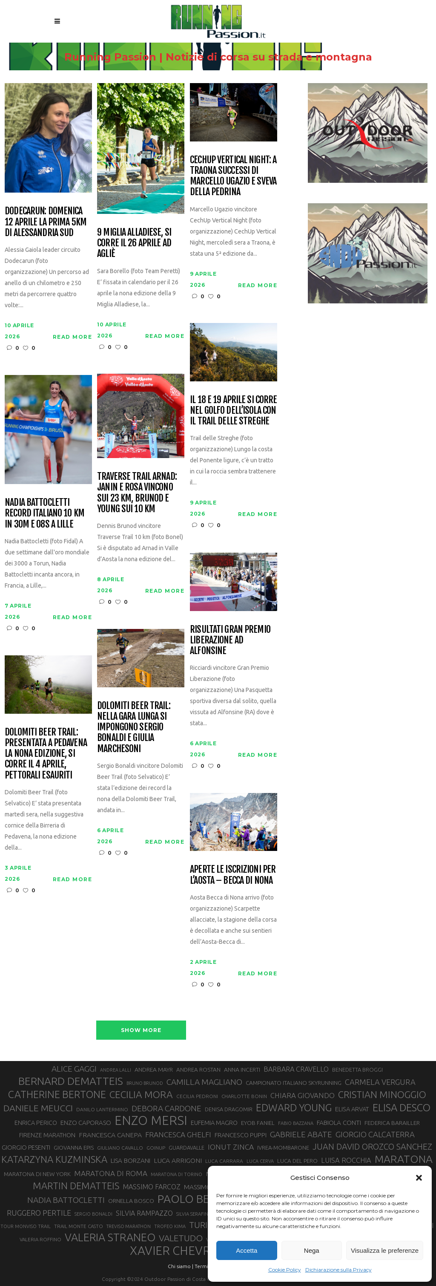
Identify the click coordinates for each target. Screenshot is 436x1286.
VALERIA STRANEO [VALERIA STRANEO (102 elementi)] (110, 1237)
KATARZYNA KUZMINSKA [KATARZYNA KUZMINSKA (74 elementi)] (54, 1159)
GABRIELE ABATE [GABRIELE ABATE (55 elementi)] (301, 1134)
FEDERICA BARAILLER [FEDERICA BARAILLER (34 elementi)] (392, 1122)
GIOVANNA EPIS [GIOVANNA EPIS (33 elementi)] (74, 1147)
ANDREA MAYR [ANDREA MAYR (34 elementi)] (154, 1069)
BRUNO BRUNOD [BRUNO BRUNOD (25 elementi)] (144, 1083)
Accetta (246, 1250)
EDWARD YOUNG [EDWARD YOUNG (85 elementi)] (294, 1107)
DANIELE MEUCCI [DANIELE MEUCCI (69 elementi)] (38, 1108)
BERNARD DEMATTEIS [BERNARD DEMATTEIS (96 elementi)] (70, 1081)
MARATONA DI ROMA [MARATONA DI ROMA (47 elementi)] (110, 1173)
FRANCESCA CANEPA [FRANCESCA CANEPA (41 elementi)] (110, 1135)
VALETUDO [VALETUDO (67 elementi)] (181, 1238)
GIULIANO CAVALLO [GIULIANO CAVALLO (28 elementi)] (120, 1147)
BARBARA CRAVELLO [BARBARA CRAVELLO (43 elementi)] (296, 1069)
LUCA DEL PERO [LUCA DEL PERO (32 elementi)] (297, 1161)
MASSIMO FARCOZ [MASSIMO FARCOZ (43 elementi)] (152, 1187)
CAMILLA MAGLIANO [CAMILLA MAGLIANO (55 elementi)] (204, 1082)
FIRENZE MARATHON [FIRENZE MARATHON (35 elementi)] (47, 1135)
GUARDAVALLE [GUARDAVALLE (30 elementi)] (186, 1147)
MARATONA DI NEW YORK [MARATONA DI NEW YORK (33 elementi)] (37, 1174)
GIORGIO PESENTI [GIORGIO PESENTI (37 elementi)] (26, 1147)
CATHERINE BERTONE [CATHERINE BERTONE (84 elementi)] (57, 1094)
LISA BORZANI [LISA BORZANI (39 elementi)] (130, 1160)
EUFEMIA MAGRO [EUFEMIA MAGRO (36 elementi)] (214, 1122)
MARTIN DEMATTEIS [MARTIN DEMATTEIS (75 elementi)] (76, 1185)
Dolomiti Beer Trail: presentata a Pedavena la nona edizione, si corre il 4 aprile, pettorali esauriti (46, 753)
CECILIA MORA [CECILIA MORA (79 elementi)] (141, 1094)
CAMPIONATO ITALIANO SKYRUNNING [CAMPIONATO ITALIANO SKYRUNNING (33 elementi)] (293, 1082)
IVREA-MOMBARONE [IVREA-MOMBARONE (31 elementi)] (283, 1147)
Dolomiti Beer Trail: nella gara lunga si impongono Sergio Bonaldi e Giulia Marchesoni (133, 727)
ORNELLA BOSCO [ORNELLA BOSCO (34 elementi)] (131, 1200)
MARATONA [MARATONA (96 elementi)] (404, 1159)
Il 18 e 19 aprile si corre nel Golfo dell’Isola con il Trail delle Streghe (233, 410)
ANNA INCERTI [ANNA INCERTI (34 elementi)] (242, 1069)
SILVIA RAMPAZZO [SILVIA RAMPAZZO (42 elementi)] (144, 1213)
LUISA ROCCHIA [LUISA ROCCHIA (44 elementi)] (346, 1160)
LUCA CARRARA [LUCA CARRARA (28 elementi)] (224, 1161)
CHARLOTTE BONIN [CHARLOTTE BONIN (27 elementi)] (244, 1096)
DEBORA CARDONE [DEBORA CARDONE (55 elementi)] (166, 1108)
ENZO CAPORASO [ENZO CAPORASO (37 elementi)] (85, 1122)
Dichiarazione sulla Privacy (338, 1269)
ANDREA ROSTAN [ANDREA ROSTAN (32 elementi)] (198, 1070)
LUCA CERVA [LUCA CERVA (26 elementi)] (260, 1161)
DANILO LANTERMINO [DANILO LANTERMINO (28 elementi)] (102, 1109)
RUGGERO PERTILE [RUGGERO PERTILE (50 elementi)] (39, 1212)
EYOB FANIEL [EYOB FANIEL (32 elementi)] (258, 1123)
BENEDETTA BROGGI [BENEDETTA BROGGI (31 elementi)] (357, 1070)
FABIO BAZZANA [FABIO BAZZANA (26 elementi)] (295, 1123)
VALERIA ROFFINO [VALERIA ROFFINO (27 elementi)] (40, 1239)
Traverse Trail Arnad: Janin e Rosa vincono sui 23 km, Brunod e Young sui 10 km (137, 492)
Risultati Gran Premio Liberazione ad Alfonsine (230, 640)
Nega (311, 1250)
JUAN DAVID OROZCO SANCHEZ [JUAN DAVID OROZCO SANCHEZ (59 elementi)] (372, 1146)
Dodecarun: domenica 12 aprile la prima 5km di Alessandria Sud (45, 221)
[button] (419, 1178)
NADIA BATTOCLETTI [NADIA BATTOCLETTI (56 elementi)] (66, 1200)
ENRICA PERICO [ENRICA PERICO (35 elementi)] (35, 1122)
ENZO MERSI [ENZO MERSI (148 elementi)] (151, 1120)
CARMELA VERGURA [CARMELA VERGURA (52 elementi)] (380, 1082)
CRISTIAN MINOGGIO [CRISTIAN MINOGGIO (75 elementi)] (382, 1094)
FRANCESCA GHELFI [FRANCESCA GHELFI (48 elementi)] (178, 1134)
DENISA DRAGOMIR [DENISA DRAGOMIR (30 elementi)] (228, 1109)
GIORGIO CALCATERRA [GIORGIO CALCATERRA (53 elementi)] (375, 1134)
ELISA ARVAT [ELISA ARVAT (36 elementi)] (352, 1109)
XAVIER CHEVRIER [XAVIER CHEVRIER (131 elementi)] (179, 1250)
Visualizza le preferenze (385, 1250)
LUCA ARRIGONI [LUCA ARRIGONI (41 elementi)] (178, 1160)
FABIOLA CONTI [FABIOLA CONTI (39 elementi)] (339, 1122)
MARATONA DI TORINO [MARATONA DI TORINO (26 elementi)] (176, 1174)
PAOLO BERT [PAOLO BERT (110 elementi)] (190, 1198)
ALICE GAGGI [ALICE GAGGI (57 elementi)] (74, 1068)
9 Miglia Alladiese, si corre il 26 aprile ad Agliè (134, 243)
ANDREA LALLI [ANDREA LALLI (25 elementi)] (115, 1070)
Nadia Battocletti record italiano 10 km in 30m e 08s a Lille (44, 513)
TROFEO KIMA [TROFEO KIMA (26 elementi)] (170, 1226)
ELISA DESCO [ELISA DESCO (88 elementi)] (401, 1107)
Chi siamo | (180, 1266)
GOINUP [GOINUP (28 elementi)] (155, 1147)
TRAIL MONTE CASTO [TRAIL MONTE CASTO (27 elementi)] (78, 1226)
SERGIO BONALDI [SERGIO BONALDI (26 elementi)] (93, 1214)
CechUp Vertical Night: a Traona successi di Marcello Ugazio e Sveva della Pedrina (233, 175)
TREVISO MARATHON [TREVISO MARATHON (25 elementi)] (128, 1226)
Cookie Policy (284, 1269)
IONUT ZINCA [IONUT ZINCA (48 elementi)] (231, 1147)
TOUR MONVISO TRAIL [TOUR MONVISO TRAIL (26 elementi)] (25, 1226)
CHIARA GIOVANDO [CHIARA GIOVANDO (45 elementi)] (302, 1095)
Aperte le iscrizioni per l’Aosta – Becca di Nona (232, 874)
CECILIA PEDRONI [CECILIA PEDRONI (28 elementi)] (197, 1096)
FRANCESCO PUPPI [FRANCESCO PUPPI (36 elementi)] (241, 1135)
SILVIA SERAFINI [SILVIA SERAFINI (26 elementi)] (192, 1214)
